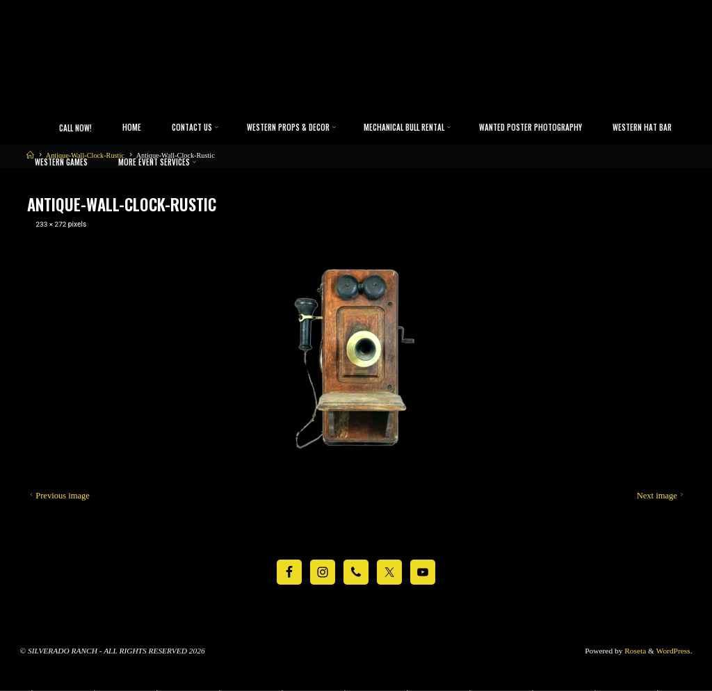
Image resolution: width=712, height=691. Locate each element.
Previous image (57, 496)
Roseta (634, 651)
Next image (661, 496)
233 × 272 (52, 224)
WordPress (673, 651)
